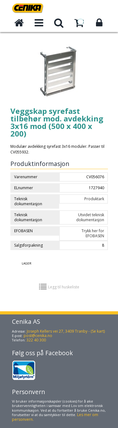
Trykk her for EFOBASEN (92, 233)
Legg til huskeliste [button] (63, 287)
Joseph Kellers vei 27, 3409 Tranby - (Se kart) (66, 331)
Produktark (94, 198)
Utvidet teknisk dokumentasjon (90, 217)
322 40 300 (36, 340)
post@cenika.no (38, 335)
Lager (26, 263)
